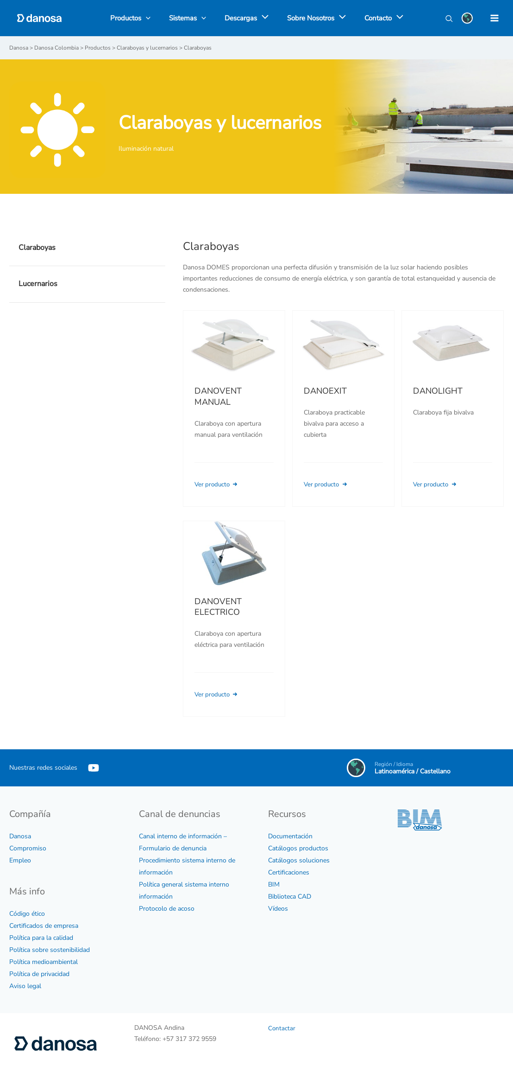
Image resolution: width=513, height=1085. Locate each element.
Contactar (282, 1027)
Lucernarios (38, 283)
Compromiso (27, 847)
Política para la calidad (41, 937)
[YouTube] (93, 767)
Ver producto (218, 483)
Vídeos (278, 908)
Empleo (20, 859)
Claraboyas (37, 247)
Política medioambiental (43, 961)
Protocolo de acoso (166, 908)
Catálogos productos (298, 847)
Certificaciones (288, 872)
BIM (274, 884)
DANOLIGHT (438, 390)
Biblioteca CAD (289, 896)
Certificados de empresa (43, 925)
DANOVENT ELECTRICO (218, 618)
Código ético (27, 913)
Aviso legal (25, 985)
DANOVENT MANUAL (218, 396)
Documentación (290, 835)
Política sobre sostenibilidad (49, 949)
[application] (263, 18)
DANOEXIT (325, 390)
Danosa (20, 835)
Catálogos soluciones (299, 859)
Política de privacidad (39, 973)
